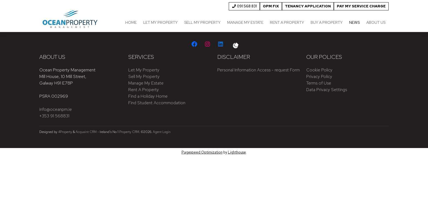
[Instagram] (207, 44)
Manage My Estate (245, 22)
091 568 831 (244, 6)
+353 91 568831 (54, 116)
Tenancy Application (308, 6)
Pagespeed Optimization (202, 152)
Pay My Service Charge (361, 6)
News (354, 22)
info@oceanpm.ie (55, 109)
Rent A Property (143, 89)
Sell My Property (202, 22)
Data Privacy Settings (326, 89)
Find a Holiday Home (148, 96)
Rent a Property (287, 22)
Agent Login (162, 132)
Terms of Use (318, 83)
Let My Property (160, 22)
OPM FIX (271, 6)
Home (131, 22)
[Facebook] (194, 44)
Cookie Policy (319, 70)
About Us (375, 22)
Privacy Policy (319, 76)
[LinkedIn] (220, 44)
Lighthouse (237, 152)
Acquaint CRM (86, 132)
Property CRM (129, 132)
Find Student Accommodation (156, 103)
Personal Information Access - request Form (258, 70)
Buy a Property (327, 22)
